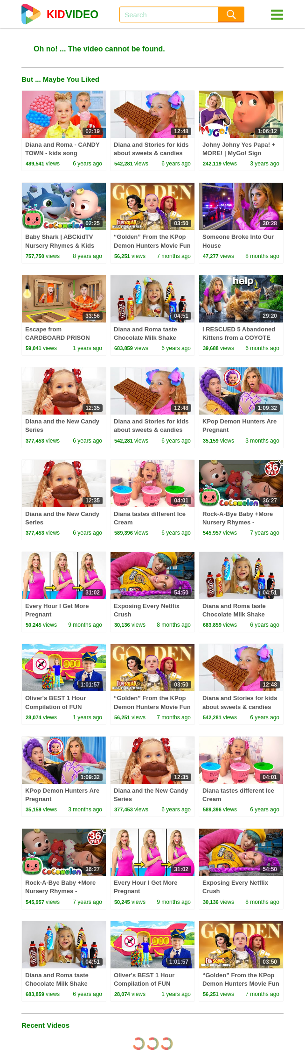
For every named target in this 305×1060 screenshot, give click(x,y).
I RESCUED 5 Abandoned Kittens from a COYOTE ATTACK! (238, 338)
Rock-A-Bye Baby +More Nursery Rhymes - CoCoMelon (237, 522)
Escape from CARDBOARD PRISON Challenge (57, 338)
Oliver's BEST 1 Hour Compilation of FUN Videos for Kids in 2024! (59, 706)
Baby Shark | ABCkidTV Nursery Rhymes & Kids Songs (59, 245)
